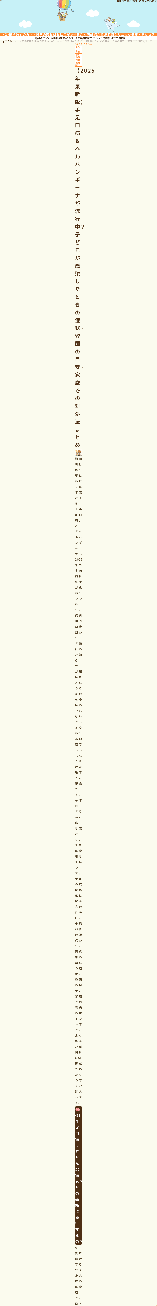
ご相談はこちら (24, 797)
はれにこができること (90, 40)
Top (12, 80)
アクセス (109, 1222)
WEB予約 (109, 1229)
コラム (22, 80)
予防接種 (50, 65)
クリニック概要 (114, 1214)
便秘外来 (66, 65)
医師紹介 (120, 40)
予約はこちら (22, 1088)
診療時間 (141, 40)
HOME (14, 40)
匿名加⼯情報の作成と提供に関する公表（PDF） (102, 1282)
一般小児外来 (31, 65)
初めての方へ (37, 1206)
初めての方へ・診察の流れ (46, 40)
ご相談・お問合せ (116, 1237)
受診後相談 (83, 65)
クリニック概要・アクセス (78, 50)
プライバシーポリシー (39, 1282)
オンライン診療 (105, 65)
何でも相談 (127, 65)
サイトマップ (63, 1282)
